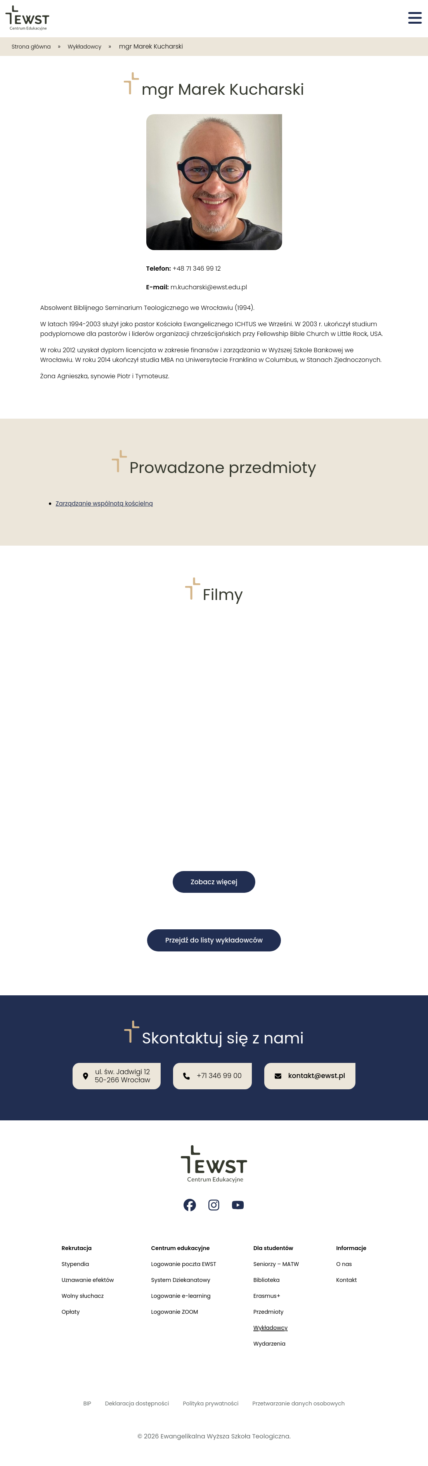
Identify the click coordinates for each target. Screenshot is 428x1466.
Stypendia (63, 1250)
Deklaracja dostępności (126, 1402)
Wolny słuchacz (72, 1286)
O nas (355, 1250)
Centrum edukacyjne (178, 1232)
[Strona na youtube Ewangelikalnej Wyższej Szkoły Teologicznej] (239, 1188)
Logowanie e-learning (179, 1286)
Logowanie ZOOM (171, 1304)
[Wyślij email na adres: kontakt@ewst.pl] (321, 1055)
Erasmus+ (271, 1286)
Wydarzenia (274, 1340)
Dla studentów (279, 1232)
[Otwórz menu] (415, 18)
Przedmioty (273, 1304)
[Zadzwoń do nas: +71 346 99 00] (212, 1055)
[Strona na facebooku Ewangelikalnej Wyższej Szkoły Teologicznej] (189, 1188)
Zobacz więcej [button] (214, 882)
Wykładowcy (95, 46)
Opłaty (58, 1304)
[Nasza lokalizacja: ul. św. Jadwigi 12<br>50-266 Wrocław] (105, 1055)
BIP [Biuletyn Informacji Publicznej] (69, 1402)
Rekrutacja (65, 1232)
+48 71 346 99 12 (183, 268)
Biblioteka (271, 1268)
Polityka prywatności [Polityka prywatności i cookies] (210, 1402)
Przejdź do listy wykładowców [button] (214, 942)
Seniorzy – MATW (282, 1250)
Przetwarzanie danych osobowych (310, 1402)
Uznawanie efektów (77, 1268)
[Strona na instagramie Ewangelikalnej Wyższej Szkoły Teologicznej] (214, 1188)
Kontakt (357, 1268)
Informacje (363, 1232)
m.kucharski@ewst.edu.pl (196, 287)
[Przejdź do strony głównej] (28, 18)
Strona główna (34, 46)
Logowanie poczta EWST (182, 1250)
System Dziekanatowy (178, 1268)
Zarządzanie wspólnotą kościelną (107, 503)
